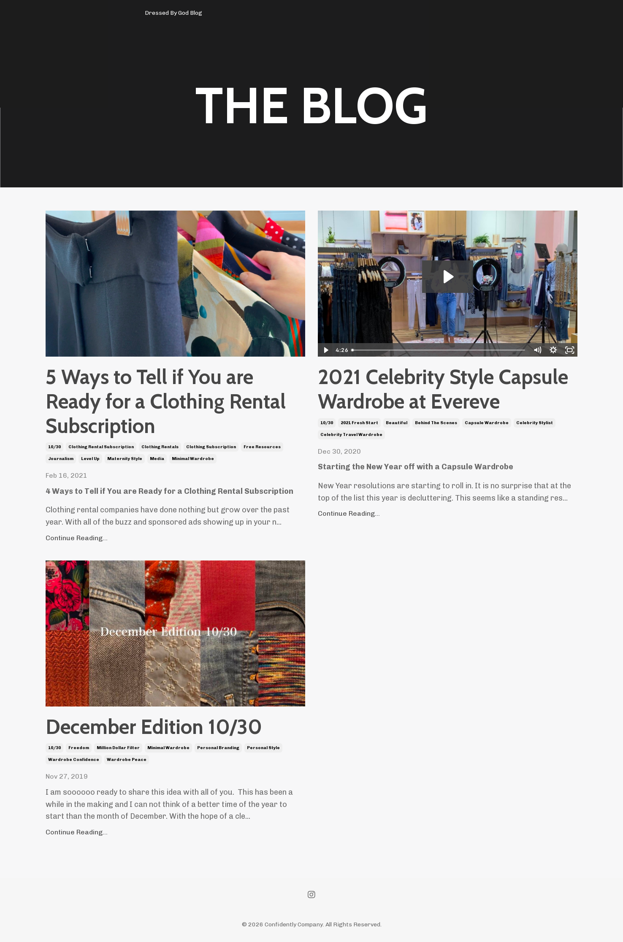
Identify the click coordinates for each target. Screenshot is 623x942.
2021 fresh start (359, 422)
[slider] (438, 350)
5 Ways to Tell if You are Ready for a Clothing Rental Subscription (166, 401)
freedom (78, 747)
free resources (262, 446)
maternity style (124, 458)
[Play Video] (325, 350)
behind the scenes (436, 422)
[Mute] (537, 350)
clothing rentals (160, 446)
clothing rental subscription (101, 446)
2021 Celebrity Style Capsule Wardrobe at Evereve (443, 389)
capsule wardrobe (487, 422)
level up (90, 458)
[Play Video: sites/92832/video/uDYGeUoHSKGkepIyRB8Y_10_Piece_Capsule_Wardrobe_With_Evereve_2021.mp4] (447, 276)
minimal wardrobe (193, 458)
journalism (60, 458)
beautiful (396, 422)
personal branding (218, 747)
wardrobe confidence (73, 759)
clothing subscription (211, 446)
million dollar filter (118, 747)
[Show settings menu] (553, 350)
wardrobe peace (126, 759)
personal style (263, 747)
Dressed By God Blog (173, 12)
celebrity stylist (534, 422)
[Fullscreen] (569, 350)
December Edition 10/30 (154, 727)
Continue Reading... (77, 538)
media (157, 458)
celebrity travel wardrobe (351, 434)
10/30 (54, 446)
